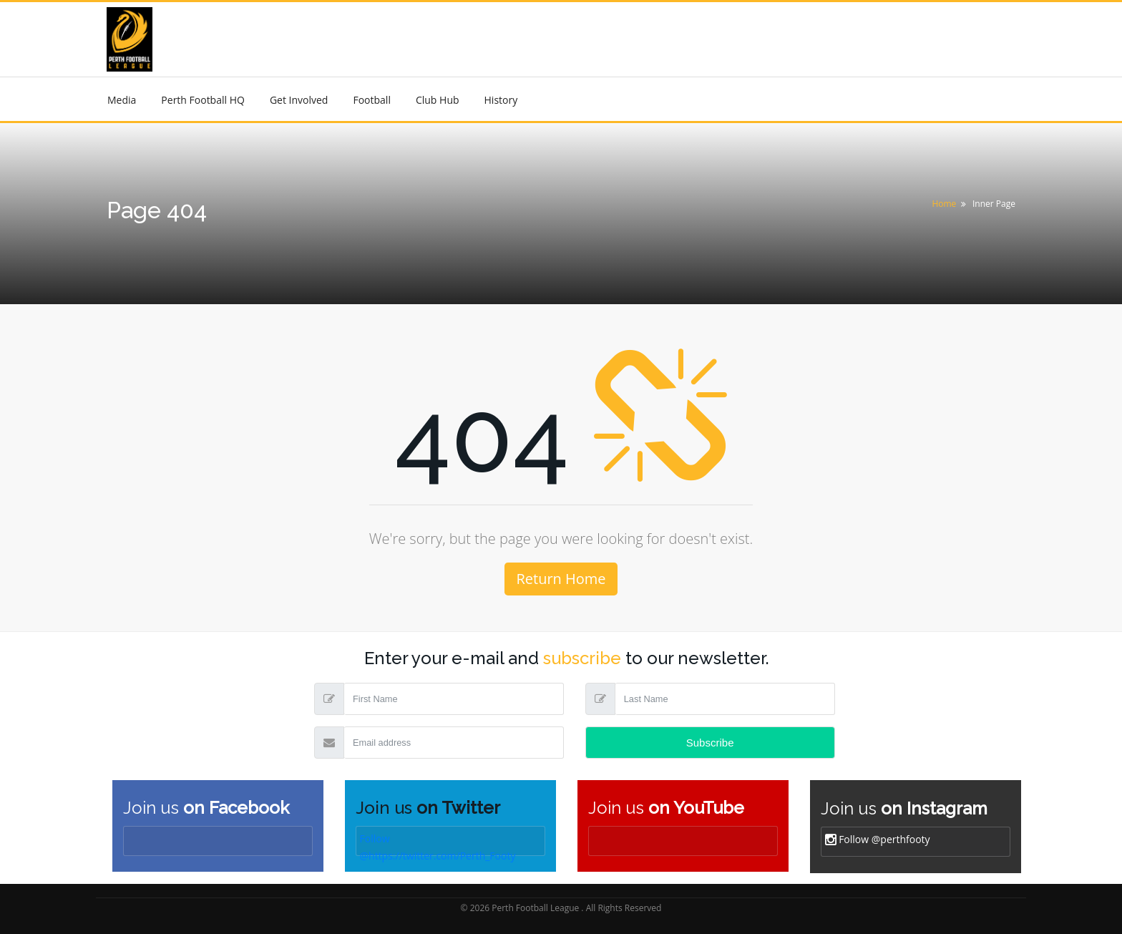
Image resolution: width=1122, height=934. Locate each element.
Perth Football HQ (203, 100)
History (501, 100)
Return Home (560, 578)
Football (371, 100)
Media (121, 100)
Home (944, 204)
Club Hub (437, 100)
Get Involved (299, 100)
